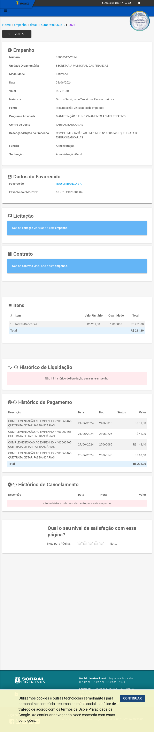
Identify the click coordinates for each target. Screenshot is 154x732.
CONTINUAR (132, 698)
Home (6, 25)
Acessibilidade (111, 3)
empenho (20, 25)
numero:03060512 (53, 25)
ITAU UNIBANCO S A (69, 183)
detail (34, 25)
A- (123, 3)
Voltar (17, 34)
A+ (129, 2)
